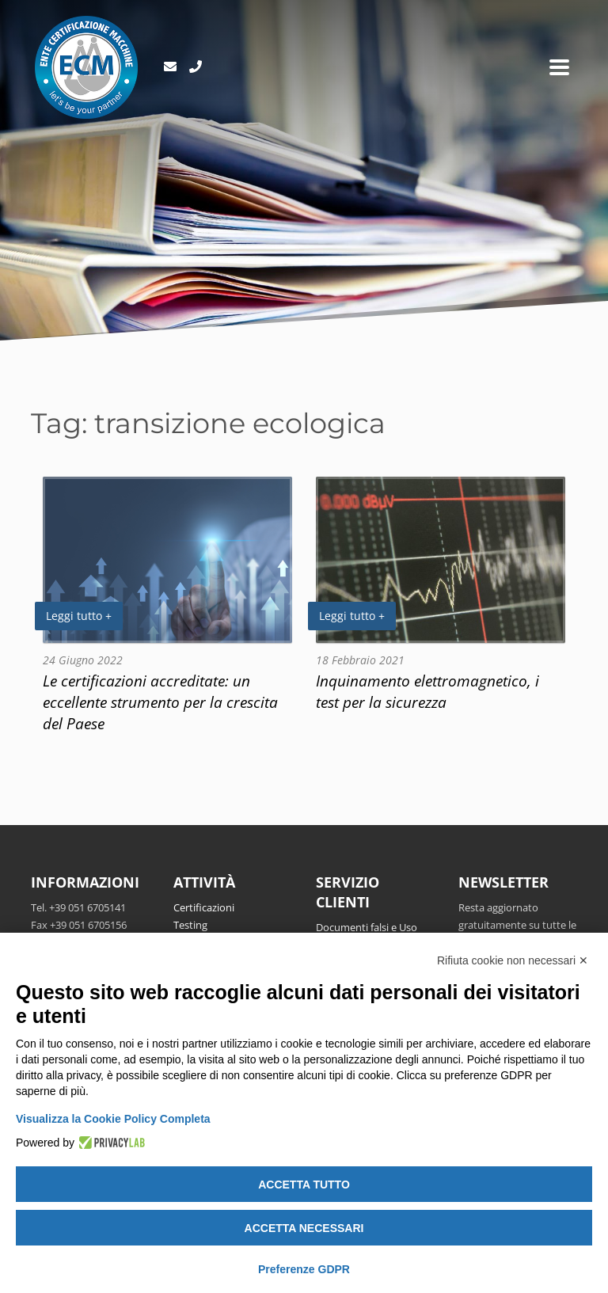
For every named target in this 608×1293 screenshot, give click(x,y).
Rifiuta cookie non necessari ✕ (512, 960)
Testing (190, 925)
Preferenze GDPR (304, 1269)
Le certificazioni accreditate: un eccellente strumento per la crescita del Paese (160, 702)
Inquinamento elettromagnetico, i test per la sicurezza (427, 691)
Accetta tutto (304, 1184)
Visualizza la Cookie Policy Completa (113, 1118)
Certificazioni (203, 907)
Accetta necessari (304, 1228)
